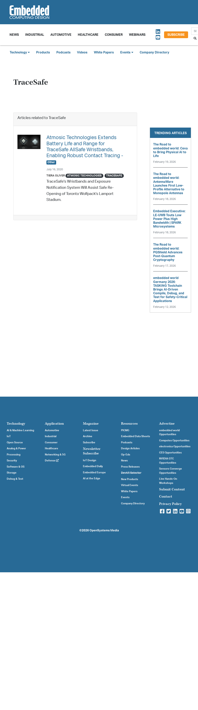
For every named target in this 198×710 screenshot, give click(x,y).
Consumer (114, 34)
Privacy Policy (170, 504)
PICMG (125, 430)
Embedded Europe (94, 472)
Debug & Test (15, 479)
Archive (87, 436)
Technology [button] (20, 52)
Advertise (167, 423)
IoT (9, 436)
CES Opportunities (170, 452)
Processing (13, 454)
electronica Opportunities (174, 446)
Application (54, 423)
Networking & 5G (55, 454)
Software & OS (15, 467)
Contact (165, 496)
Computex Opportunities (174, 440)
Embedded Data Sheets (135, 436)
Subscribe (176, 34)
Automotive (60, 34)
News (124, 460)
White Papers (104, 52)
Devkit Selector (131, 473)
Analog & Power (16, 448)
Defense (52, 460)
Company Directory (154, 52)
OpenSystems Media (104, 530)
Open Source (15, 442)
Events (125, 497)
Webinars (137, 34)
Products (43, 52)
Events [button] (126, 52)
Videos (82, 52)
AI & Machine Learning (20, 430)
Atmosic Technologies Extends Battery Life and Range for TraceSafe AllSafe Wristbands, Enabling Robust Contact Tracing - (84, 149)
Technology (16, 423)
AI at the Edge (91, 478)
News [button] (14, 34)
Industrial (34, 34)
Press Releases (130, 467)
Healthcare (88, 34)
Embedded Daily (93, 466)
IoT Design (89, 460)
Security (12, 460)
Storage (11, 473)
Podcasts (63, 52)
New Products (129, 479)
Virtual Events (129, 485)
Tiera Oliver (55, 175)
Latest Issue (90, 430)
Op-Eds (125, 454)
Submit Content (172, 489)
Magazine (91, 423)
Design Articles (130, 448)
